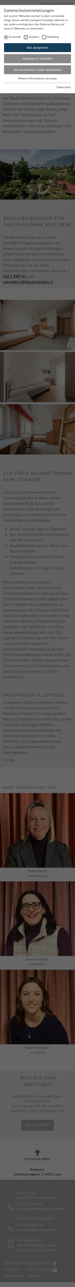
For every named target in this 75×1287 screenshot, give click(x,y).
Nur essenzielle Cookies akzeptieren (38, 70)
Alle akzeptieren (37, 48)
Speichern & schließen (37, 58)
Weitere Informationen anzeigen (37, 78)
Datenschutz (64, 87)
